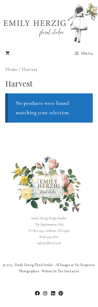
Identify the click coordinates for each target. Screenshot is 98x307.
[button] (37, 293)
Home (11, 69)
